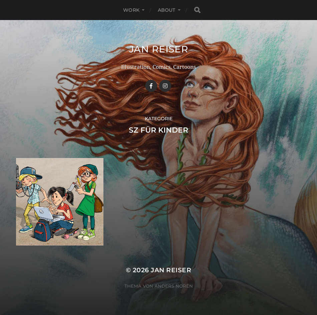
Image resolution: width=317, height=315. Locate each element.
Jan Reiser (158, 49)
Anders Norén (173, 286)
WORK (131, 10)
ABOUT (167, 10)
